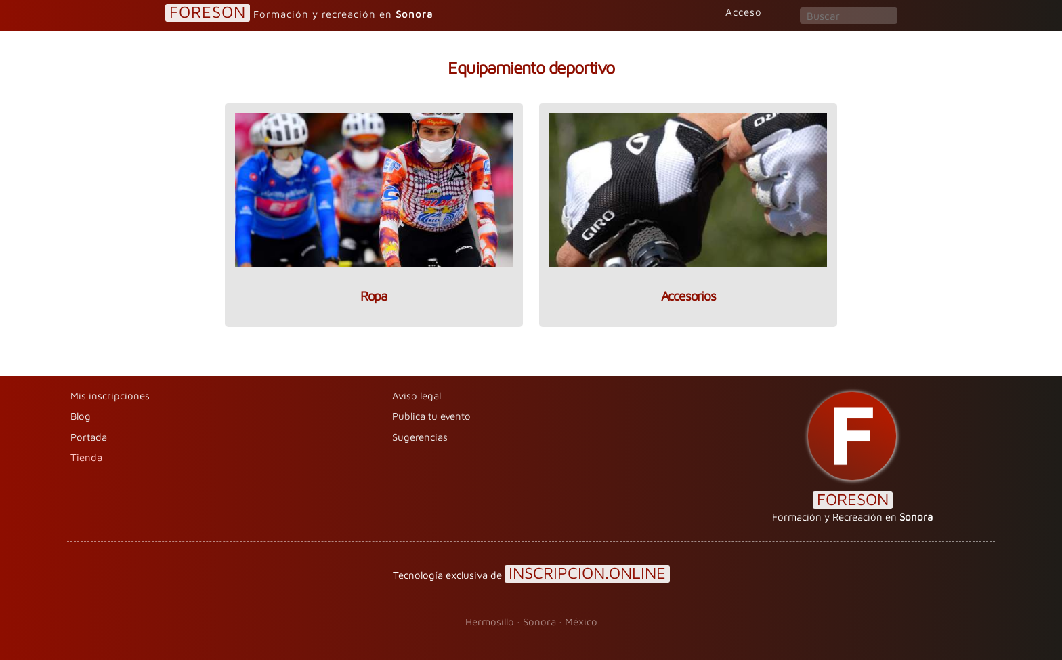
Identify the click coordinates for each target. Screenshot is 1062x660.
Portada (88, 437)
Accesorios (688, 295)
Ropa (373, 295)
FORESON (207, 12)
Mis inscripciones (110, 395)
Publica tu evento (431, 416)
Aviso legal (416, 395)
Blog (80, 416)
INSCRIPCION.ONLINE (587, 573)
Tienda (86, 457)
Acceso (743, 12)
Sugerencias (420, 437)
